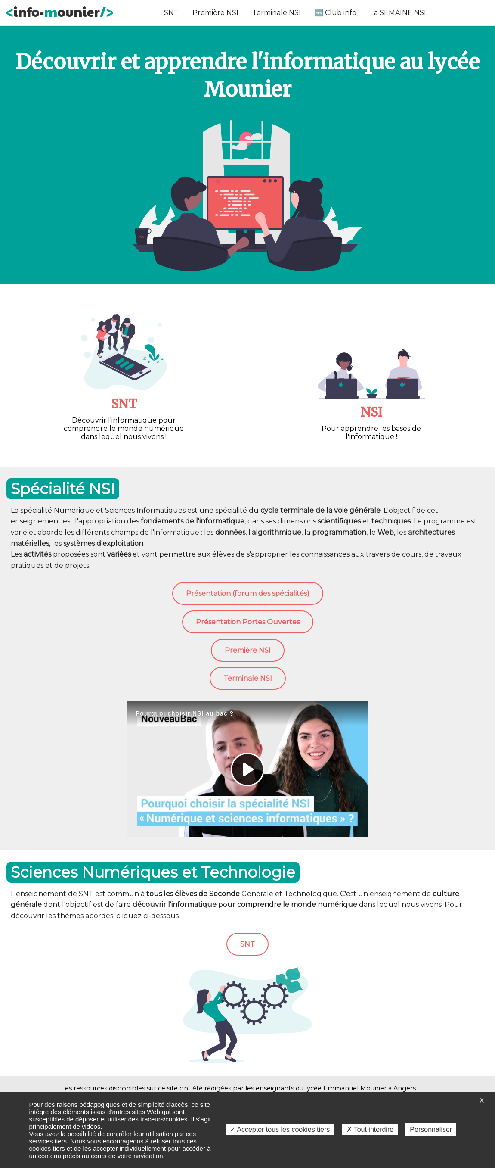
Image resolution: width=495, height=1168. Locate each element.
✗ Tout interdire (370, 1129)
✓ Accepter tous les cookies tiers (280, 1129)
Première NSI (215, 13)
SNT (171, 13)
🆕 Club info (335, 13)
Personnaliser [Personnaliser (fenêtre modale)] (431, 1129)
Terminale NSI (276, 13)
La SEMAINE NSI (398, 13)
